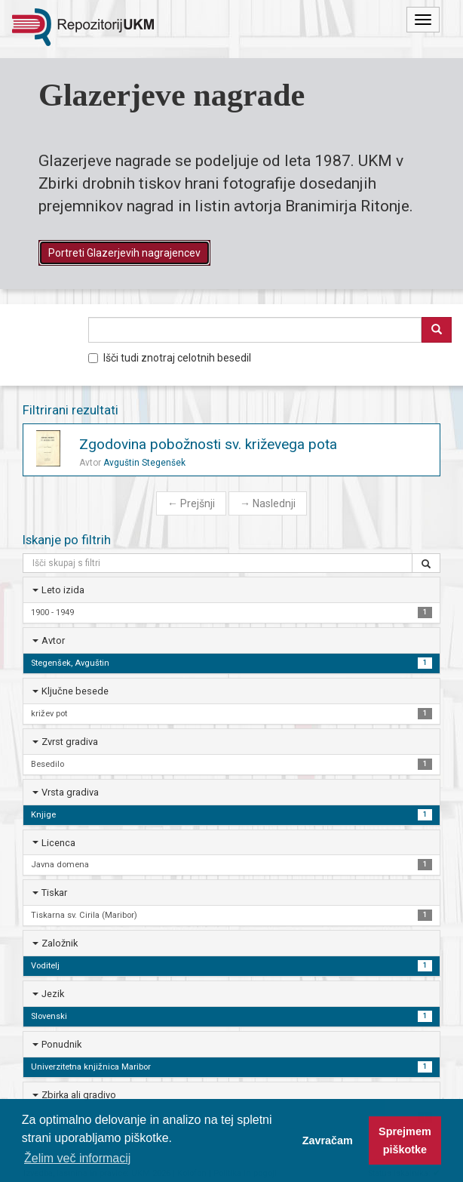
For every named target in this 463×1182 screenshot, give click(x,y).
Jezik (52, 993)
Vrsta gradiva (70, 792)
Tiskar (54, 892)
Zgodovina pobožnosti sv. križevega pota (208, 444)
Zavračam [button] (327, 1140)
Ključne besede (75, 691)
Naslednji (268, 503)
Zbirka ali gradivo (78, 1094)
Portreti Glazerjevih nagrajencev (124, 253)
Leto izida (62, 590)
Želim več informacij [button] (77, 1158)
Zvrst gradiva (69, 741)
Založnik (59, 943)
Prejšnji (191, 503)
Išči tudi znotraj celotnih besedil (169, 358)
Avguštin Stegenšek (144, 462)
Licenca (58, 842)
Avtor (53, 640)
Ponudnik (61, 1044)
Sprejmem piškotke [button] (405, 1140)
